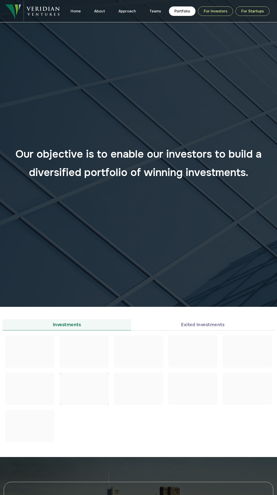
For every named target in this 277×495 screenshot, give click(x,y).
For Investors (215, 11)
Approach (127, 11)
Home (76, 11)
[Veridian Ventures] (32, 10)
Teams (155, 11)
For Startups (252, 11)
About (99, 11)
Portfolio (182, 11)
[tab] (66, 324)
